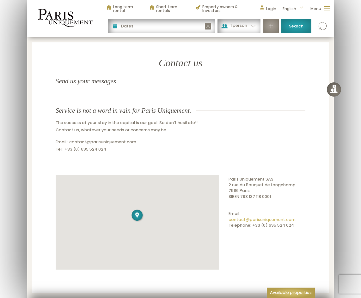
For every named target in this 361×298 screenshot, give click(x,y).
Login (267, 9)
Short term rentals (163, 8)
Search (296, 26)
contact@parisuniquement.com (262, 219)
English (293, 9)
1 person (238, 25)
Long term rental (119, 8)
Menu (320, 9)
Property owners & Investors (216, 8)
